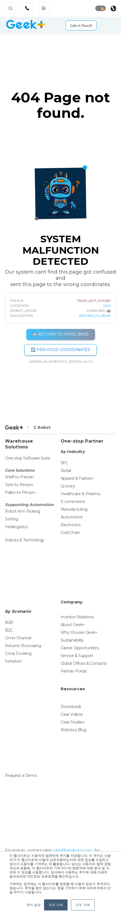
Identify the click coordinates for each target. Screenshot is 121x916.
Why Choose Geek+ (79, 632)
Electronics (71, 524)
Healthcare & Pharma (80, 493)
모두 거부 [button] (83, 905)
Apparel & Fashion (77, 478)
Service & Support (77, 655)
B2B (9, 622)
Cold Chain (70, 532)
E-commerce (73, 501)
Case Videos (72, 714)
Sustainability (72, 640)
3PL (64, 462)
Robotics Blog (74, 729)
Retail (66, 470)
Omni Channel (18, 637)
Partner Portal (73, 671)
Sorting (11, 519)
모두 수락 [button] (56, 905)
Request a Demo (21, 775)
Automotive (72, 517)
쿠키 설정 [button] (33, 905)
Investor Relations (77, 616)
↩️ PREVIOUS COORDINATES (60, 349)
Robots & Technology (24, 540)
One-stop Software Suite (27, 458)
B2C (9, 630)
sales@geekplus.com (72, 850)
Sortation (13, 661)
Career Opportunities (80, 647)
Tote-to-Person (19, 484)
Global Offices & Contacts (84, 663)
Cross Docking (18, 653)
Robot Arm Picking (22, 511)
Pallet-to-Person (20, 492)
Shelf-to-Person (19, 476)
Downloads (71, 706)
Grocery (68, 486)
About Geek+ (73, 624)
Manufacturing (74, 509)
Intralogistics (16, 526)
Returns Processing (23, 645)
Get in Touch (81, 25)
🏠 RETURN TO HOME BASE (60, 334)
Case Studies (72, 722)
